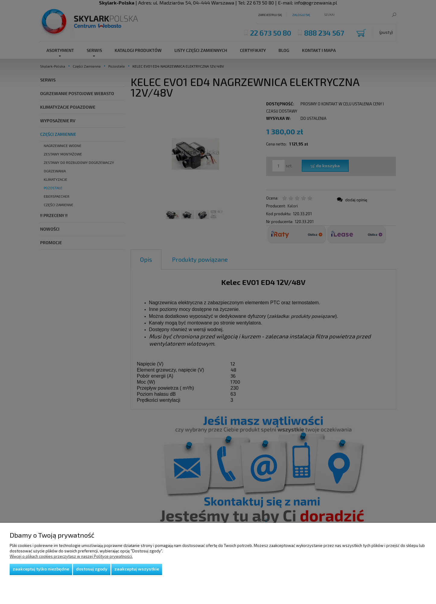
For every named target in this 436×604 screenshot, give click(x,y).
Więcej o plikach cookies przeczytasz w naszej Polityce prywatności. (71, 556)
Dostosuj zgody (91, 568)
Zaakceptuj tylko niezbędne (41, 568)
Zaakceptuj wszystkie (136, 568)
